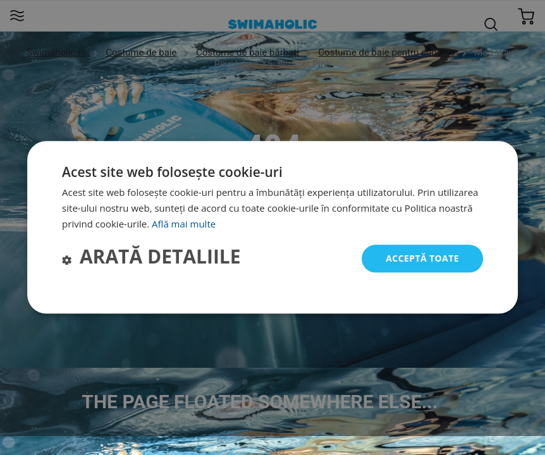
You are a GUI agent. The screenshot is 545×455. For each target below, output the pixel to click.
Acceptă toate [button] (422, 258)
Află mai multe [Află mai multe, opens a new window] (184, 223)
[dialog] (272, 227)
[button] (151, 258)
